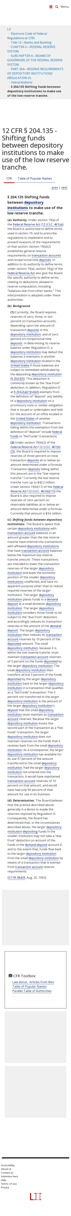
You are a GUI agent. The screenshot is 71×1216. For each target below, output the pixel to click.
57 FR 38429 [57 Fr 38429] (17, 878)
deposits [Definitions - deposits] (45, 260)
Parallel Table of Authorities (32, 991)
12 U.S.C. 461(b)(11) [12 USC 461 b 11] (41, 491)
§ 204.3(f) (17, 379)
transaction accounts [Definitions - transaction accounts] (46, 255)
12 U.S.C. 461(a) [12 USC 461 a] (52, 224)
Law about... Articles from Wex (33, 982)
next (64, 187)
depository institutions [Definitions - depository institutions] (25, 205)
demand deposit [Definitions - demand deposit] (36, 845)
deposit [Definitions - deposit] (12, 710)
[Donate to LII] (50, 6)
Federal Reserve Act (26, 224)
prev (55, 187)
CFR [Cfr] (9, 178)
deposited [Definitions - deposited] (14, 644)
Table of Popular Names (35, 178)
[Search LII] (56, 6)
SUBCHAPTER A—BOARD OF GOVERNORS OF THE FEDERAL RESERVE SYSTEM (35, 60)
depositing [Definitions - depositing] (30, 831)
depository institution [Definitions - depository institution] (25, 334)
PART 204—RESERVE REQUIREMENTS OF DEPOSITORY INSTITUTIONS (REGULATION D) (35, 73)
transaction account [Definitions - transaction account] (21, 533)
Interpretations (21, 82)
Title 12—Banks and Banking (31, 42)
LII (9, 29)
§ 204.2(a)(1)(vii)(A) (26, 392)
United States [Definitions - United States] (19, 365)
